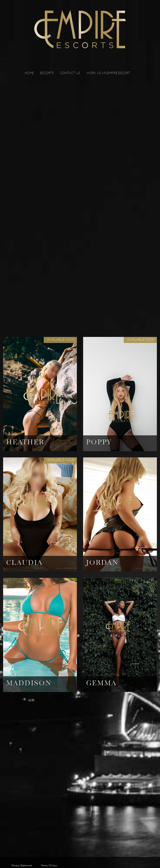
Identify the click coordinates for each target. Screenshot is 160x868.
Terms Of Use (49, 865)
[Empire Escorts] (80, 29)
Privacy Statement (21, 865)
